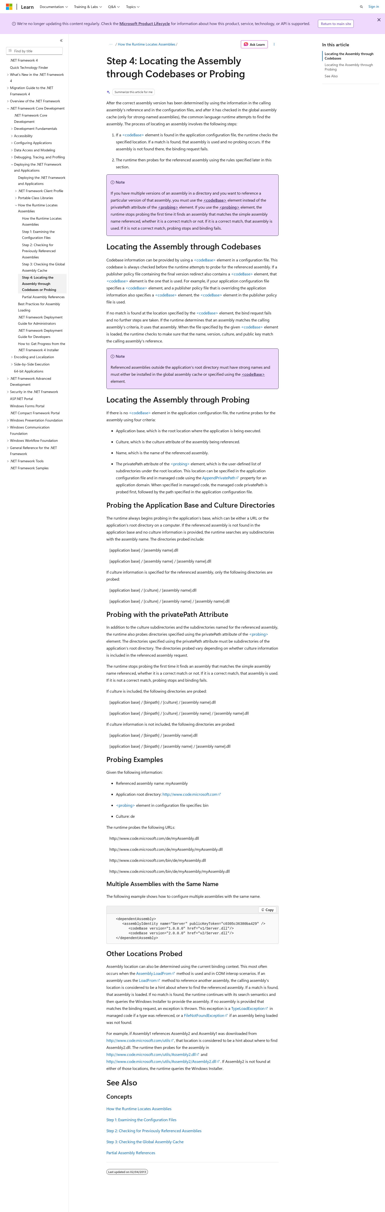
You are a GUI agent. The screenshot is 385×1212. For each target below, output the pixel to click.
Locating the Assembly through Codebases (349, 56)
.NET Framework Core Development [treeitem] (30, 118)
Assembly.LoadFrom (153, 973)
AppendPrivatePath (218, 477)
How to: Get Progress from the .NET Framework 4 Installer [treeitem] (41, 346)
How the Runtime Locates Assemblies (146, 44)
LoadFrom (148, 980)
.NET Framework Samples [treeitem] (29, 468)
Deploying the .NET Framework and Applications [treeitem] (41, 180)
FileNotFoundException (204, 1015)
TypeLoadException (248, 1008)
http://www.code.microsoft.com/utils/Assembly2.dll (151, 1054)
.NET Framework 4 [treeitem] (24, 60)
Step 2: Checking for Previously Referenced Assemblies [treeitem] (39, 250)
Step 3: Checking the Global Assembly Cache (144, 1141)
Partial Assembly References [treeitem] (43, 296)
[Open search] (361, 6)
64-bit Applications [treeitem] (28, 371)
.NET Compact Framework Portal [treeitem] (35, 413)
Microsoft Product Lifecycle (144, 23)
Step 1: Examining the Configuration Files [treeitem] (38, 234)
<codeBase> (133, 134)
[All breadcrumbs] (110, 44)
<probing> (168, 207)
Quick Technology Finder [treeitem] (29, 67)
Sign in (373, 6)
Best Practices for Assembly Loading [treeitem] (39, 306)
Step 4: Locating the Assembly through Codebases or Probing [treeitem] (39, 283)
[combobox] (34, 51)
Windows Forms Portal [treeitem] (27, 405)
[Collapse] (61, 40)
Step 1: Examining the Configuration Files (141, 1119)
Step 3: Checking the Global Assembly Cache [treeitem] (43, 267)
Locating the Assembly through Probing (349, 67)
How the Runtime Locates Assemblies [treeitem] (42, 221)
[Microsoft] (9, 7)
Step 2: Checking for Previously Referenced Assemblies (154, 1130)
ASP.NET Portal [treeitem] (21, 398)
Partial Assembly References (130, 1152)
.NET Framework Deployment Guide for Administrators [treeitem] (40, 320)
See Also (331, 76)
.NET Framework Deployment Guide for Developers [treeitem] (40, 333)
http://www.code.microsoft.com (190, 794)
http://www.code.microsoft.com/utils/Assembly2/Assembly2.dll (161, 1061)
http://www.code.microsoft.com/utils (138, 1040)
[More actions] (274, 44)
